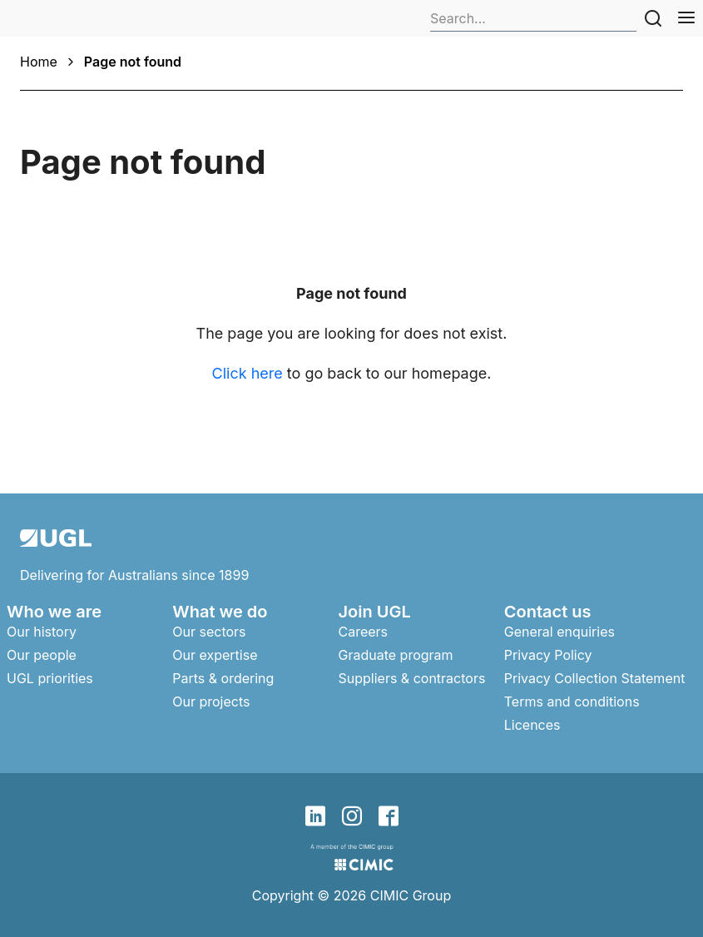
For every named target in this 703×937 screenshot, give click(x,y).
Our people (42, 655)
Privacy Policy (548, 655)
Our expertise (214, 655)
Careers (364, 631)
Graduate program (396, 655)
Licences (532, 724)
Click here (247, 373)
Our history (42, 631)
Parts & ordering (223, 678)
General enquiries (559, 631)
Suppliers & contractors (412, 678)
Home (38, 61)
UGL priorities (50, 678)
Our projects (211, 701)
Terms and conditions (572, 701)
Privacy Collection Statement (595, 678)
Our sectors (208, 631)
